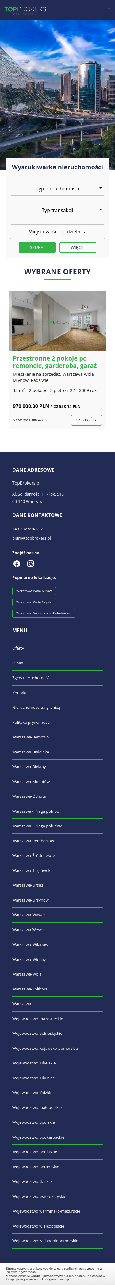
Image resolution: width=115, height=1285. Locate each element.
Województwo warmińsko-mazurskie (46, 1211)
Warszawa (21, 1003)
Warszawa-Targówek (31, 870)
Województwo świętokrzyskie (39, 1196)
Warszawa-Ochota (29, 796)
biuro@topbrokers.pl (31, 538)
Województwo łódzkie (32, 1092)
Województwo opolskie (33, 1122)
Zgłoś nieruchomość (30, 677)
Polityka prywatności (31, 722)
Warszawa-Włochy (29, 959)
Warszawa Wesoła (29, 929)
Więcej (78, 247)
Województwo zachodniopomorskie (45, 1240)
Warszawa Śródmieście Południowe (43, 613)
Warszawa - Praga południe (37, 826)
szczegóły (86, 420)
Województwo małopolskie (37, 1107)
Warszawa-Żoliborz (30, 989)
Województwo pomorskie (35, 1167)
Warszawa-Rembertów (33, 841)
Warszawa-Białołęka (30, 752)
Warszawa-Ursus (27, 885)
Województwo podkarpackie (38, 1137)
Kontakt (19, 692)
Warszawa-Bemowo (30, 737)
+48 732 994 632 (27, 529)
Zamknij (57, 1273)
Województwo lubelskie (34, 1063)
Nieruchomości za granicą (36, 707)
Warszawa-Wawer (28, 914)
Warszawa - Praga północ (35, 811)
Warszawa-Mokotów (31, 781)
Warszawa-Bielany (29, 766)
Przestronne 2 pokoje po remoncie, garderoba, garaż (55, 362)
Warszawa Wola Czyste (34, 602)
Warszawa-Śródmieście (33, 855)
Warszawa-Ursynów (30, 900)
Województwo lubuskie (33, 1078)
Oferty (18, 648)
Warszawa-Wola (27, 974)
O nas (17, 663)
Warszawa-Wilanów (30, 944)
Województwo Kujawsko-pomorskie (45, 1048)
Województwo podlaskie (34, 1152)
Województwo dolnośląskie (37, 1033)
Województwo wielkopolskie (38, 1226)
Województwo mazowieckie (37, 1018)
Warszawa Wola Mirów (34, 590)
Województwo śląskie (32, 1181)
